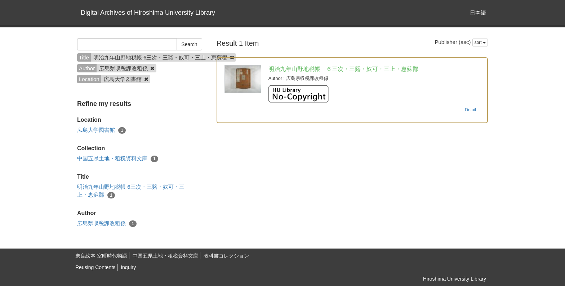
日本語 (478, 12)
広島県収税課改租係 (107, 223)
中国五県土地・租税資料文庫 (117, 158)
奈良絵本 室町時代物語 (101, 256)
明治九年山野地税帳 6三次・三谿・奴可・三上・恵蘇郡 (130, 191)
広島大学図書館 (101, 130)
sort (480, 42)
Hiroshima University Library (454, 279)
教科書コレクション (226, 256)
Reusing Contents (95, 267)
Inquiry (128, 267)
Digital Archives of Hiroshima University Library (148, 12)
